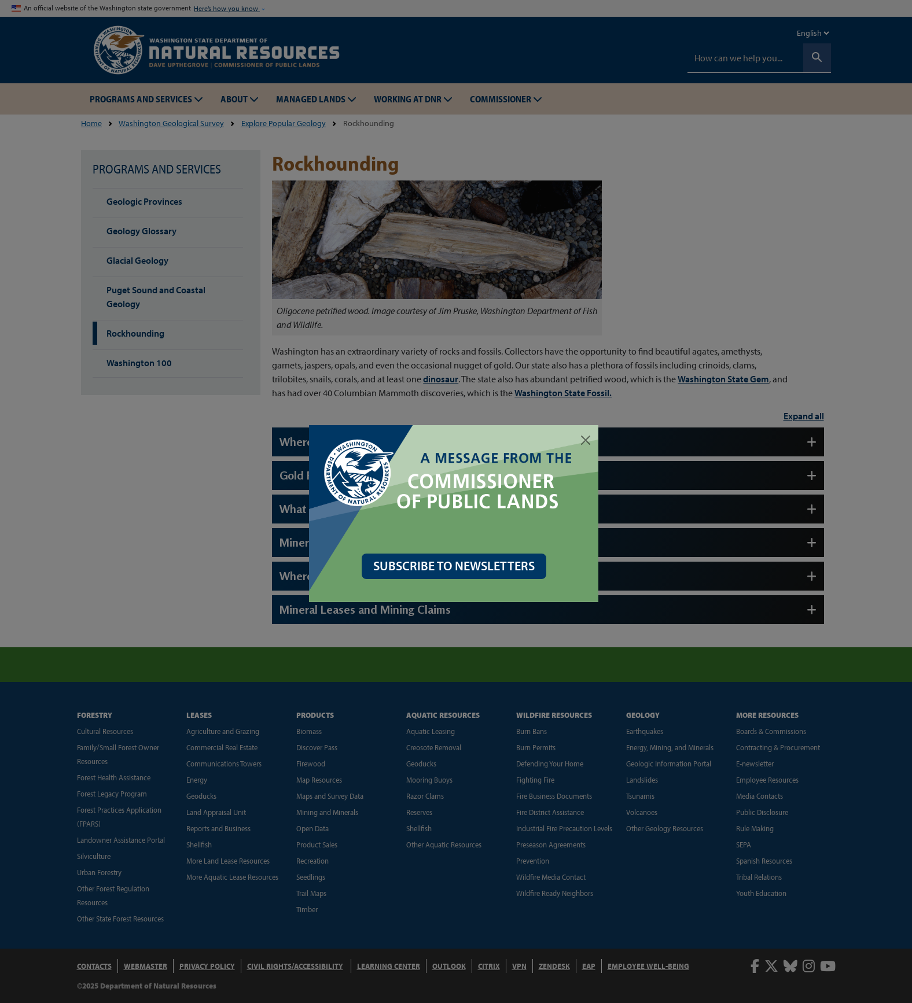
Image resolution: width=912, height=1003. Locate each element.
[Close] (588, 440)
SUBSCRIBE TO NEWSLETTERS (456, 566)
